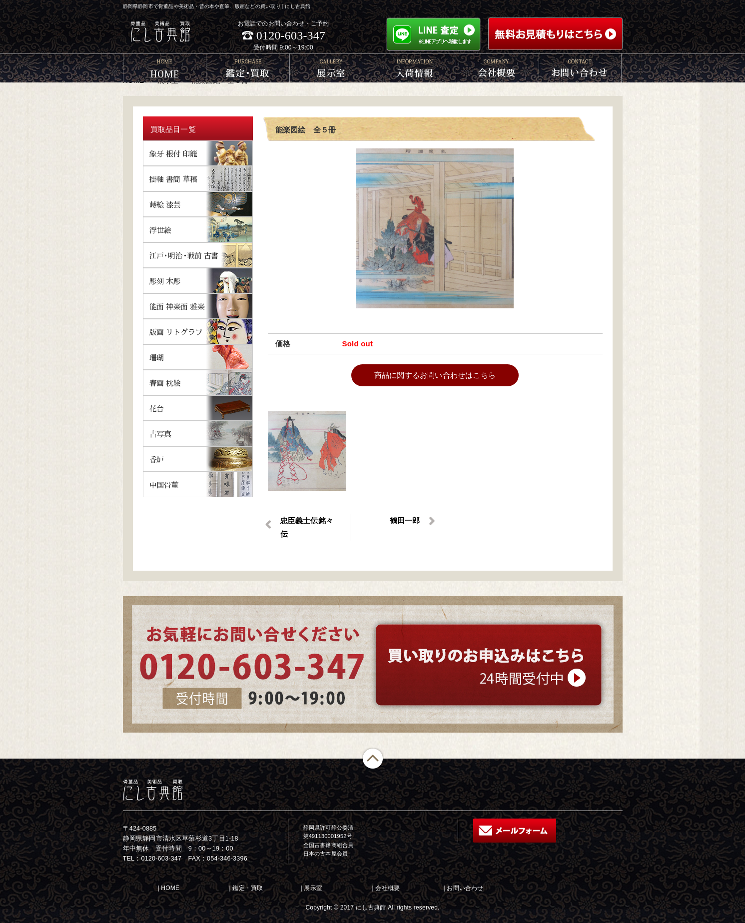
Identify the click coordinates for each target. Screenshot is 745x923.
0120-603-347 (290, 35)
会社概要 (387, 888)
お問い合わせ (465, 888)
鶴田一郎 (405, 520)
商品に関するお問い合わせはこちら (435, 375)
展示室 (313, 888)
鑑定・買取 (247, 888)
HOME (170, 888)
